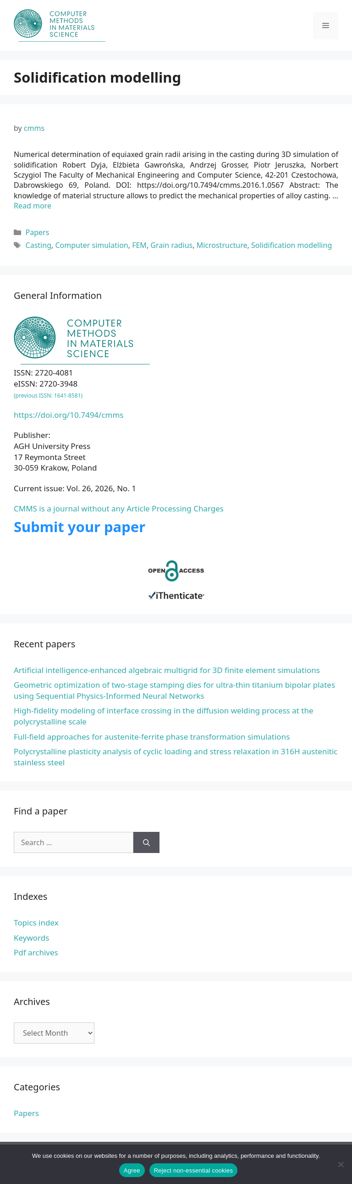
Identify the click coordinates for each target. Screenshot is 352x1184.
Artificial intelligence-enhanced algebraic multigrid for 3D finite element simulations (167, 670)
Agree (132, 1170)
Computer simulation (91, 245)
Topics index (36, 922)
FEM (139, 245)
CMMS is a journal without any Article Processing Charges (119, 508)
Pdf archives (36, 952)
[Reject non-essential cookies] (340, 1164)
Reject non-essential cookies (193, 1170)
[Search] (146, 842)
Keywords (31, 937)
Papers (38, 232)
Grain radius (171, 245)
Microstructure (222, 245)
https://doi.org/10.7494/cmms (69, 415)
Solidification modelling (291, 245)
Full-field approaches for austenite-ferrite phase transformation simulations (152, 736)
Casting (38, 245)
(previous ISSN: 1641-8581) (48, 395)
